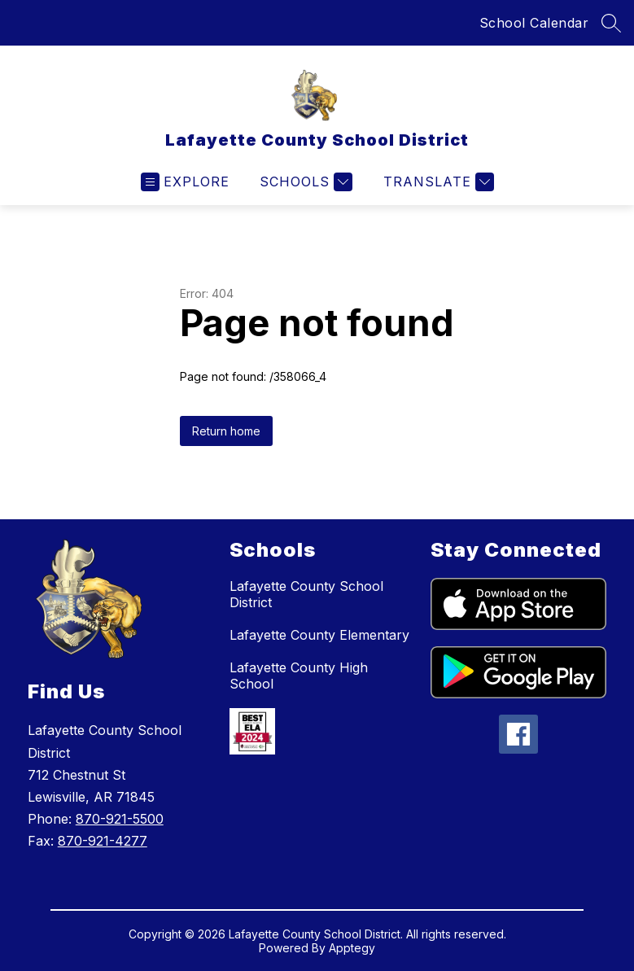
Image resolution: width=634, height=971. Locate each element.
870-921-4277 (102, 841)
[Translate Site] (436, 182)
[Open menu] (185, 182)
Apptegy (352, 948)
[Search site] (611, 23)
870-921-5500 (120, 819)
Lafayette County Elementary (319, 635)
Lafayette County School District (306, 594)
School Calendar (534, 23)
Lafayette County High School (299, 675)
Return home (226, 431)
